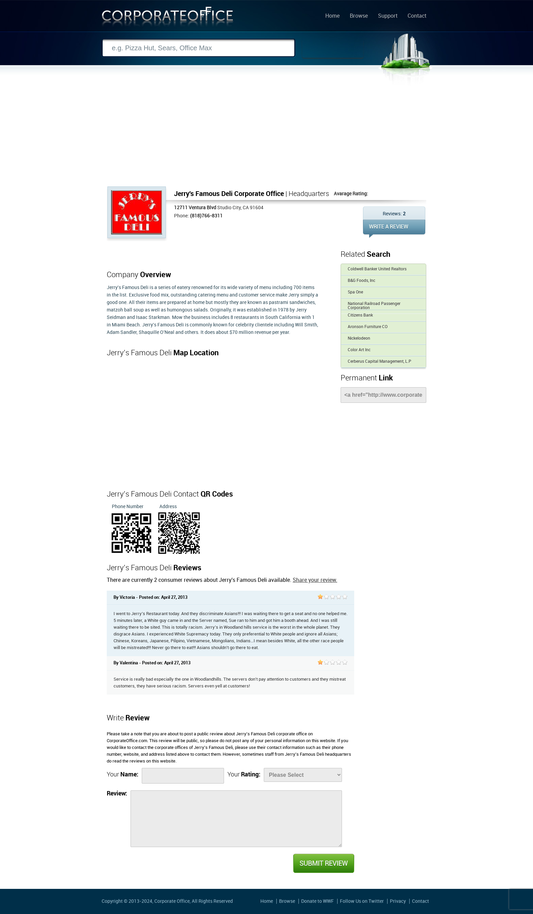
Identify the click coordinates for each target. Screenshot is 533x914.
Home (332, 16)
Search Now (332, 48)
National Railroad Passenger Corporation (374, 306)
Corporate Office (168, 18)
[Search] (198, 48)
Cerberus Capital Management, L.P (379, 361)
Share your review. (315, 580)
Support (387, 16)
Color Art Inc (359, 350)
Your (122, 774)
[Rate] (303, 775)
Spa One (355, 292)
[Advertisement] (266, 135)
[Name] (183, 776)
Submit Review (323, 863)
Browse (359, 16)
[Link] (383, 395)
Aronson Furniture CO (368, 327)
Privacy (398, 901)
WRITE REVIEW (394, 229)
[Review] (236, 818)
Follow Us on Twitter (362, 901)
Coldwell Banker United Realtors (377, 269)
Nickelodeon (359, 338)
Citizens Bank (360, 315)
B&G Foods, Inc (361, 281)
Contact (417, 16)
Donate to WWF (317, 901)
